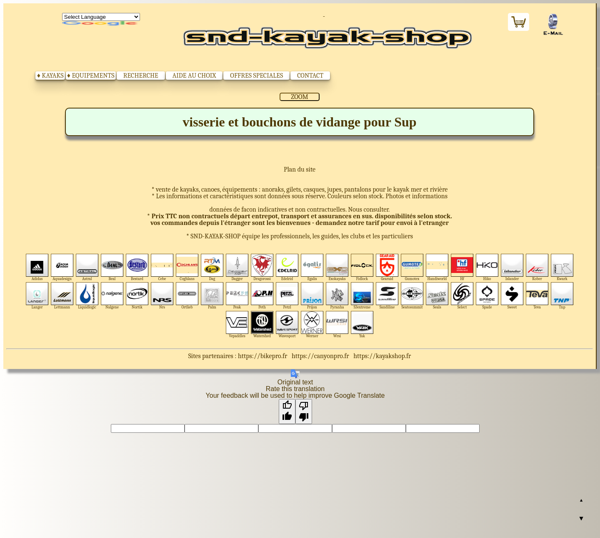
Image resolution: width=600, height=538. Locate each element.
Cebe (162, 267)
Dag (212, 267)
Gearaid (387, 267)
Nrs (162, 295)
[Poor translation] (303, 411)
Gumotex (412, 267)
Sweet (512, 295)
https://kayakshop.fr (382, 356)
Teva (537, 295)
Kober (537, 267)
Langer (37, 295)
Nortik (137, 295)
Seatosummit (412, 295)
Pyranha (337, 295)
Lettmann (62, 295)
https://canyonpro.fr (320, 356)
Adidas (37, 267)
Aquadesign (62, 267)
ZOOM (299, 97)
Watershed (262, 324)
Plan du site (299, 169)
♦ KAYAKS (50, 75)
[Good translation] (287, 411)
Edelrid (287, 267)
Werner (312, 324)
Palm (212, 295)
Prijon (312, 295)
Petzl (287, 295)
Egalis (312, 267)
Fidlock (362, 267)
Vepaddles (237, 324)
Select (462, 295)
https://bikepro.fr (262, 356)
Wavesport (287, 324)
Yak (362, 324)
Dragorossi (262, 267)
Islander (512, 267)
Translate (101, 24)
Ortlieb (187, 295)
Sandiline (387, 295)
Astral (87, 267)
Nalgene (112, 295)
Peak (237, 295)
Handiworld (437, 267)
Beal (112, 267)
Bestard (137, 267)
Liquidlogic (87, 295)
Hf (462, 267)
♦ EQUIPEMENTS (91, 75)
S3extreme (362, 295)
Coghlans (187, 267)
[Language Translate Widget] (101, 17)
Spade (487, 295)
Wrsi (337, 324)
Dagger (237, 267)
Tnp (562, 295)
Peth (262, 295)
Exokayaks (337, 267)
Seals (437, 295)
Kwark (562, 267)
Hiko (487, 267)
